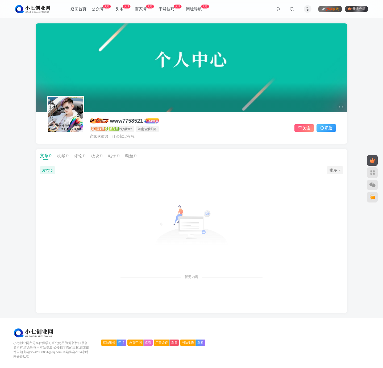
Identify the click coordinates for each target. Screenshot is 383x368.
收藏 (63, 156)
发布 (47, 170)
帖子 (114, 156)
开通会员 (356, 9)
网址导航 (197, 8)
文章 (46, 156)
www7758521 (116, 121)
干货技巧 (170, 8)
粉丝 (131, 156)
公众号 (101, 8)
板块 (97, 156)
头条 (122, 8)
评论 (80, 156)
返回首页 (78, 9)
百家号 (144, 8)
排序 (335, 170)
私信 (326, 128)
